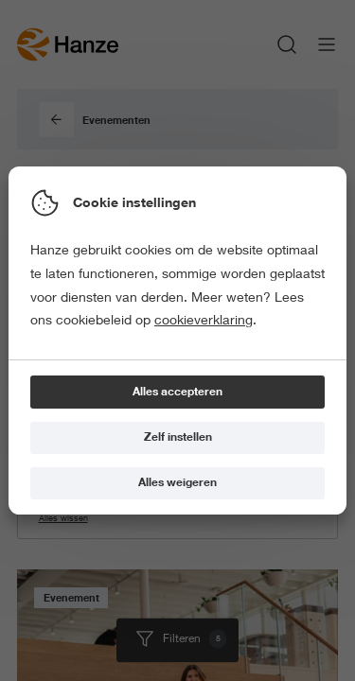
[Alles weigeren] (177, 483)
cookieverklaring (203, 319)
